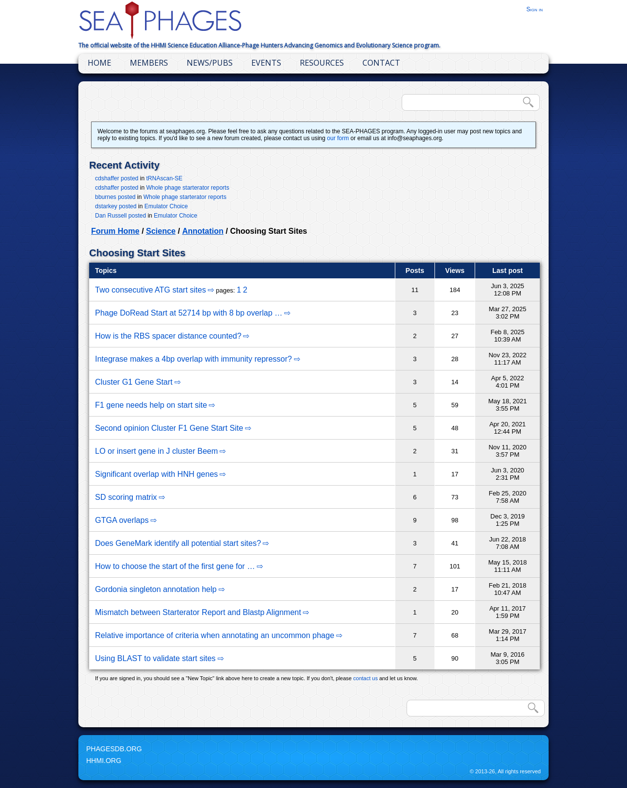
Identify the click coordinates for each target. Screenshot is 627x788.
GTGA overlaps (121, 520)
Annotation (202, 231)
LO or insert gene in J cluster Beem (156, 451)
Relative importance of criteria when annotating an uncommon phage (214, 635)
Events (266, 62)
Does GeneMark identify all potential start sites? (178, 543)
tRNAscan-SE (164, 178)
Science (160, 231)
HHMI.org (103, 760)
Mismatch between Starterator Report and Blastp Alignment (198, 612)
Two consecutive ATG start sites (150, 290)
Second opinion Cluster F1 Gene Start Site (169, 428)
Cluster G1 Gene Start (133, 382)
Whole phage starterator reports (187, 187)
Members (149, 62)
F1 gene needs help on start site (151, 405)
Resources (322, 62)
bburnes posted (115, 197)
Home (99, 62)
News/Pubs (210, 62)
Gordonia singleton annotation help (156, 589)
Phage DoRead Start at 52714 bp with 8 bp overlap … (188, 313)
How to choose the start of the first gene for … (175, 566)
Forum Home (115, 231)
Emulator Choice (166, 206)
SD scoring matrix (126, 497)
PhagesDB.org (114, 749)
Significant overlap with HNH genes (156, 474)
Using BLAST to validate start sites (155, 658)
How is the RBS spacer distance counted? (168, 336)
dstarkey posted (116, 206)
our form (338, 138)
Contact (381, 62)
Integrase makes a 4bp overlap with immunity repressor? (193, 359)
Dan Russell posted (120, 215)
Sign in (534, 9)
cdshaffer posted (117, 178)
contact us (365, 678)
